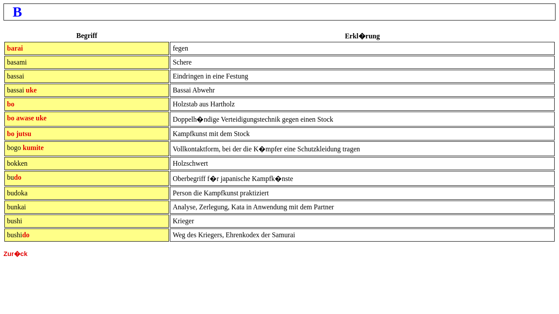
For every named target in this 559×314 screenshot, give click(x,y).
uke (31, 90)
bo (10, 104)
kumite (33, 147)
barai (15, 48)
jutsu (23, 133)
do (17, 177)
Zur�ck (15, 253)
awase (25, 118)
